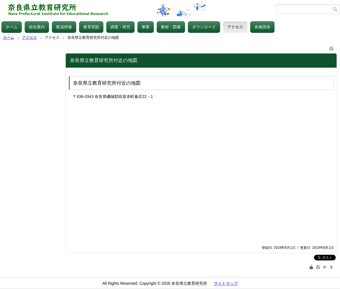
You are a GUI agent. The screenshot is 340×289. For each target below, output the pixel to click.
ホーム (12, 27)
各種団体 (262, 27)
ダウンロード (204, 27)
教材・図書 (171, 27)
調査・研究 (120, 27)
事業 (146, 27)
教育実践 (91, 27)
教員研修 (64, 27)
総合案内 (37, 27)
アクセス (235, 27)
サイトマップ (226, 283)
